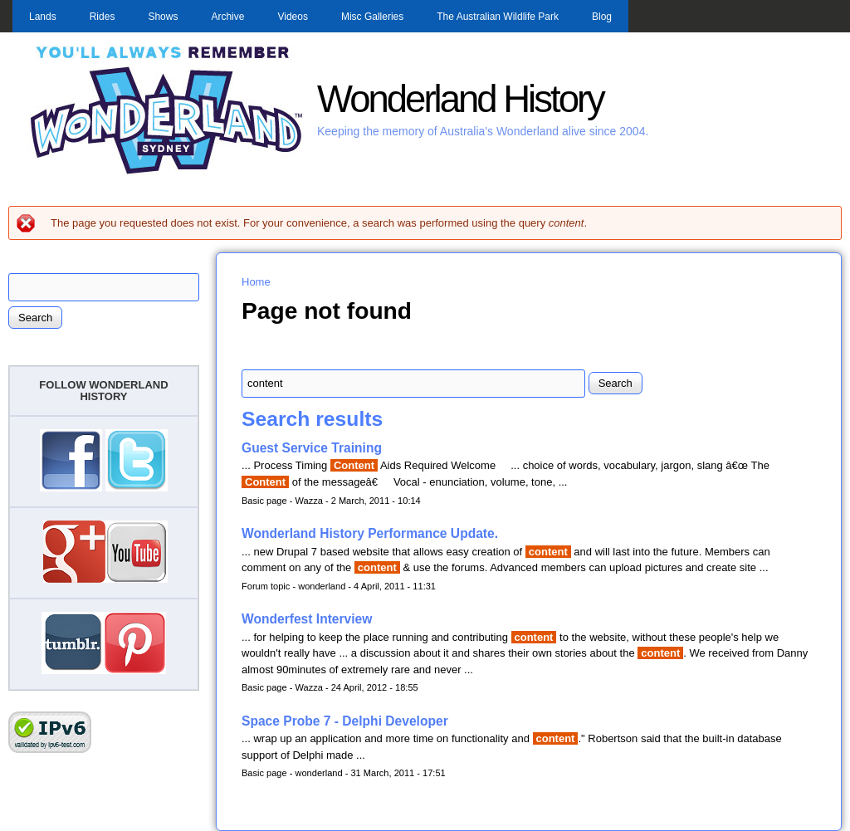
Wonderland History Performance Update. (370, 533)
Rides (102, 16)
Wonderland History (460, 99)
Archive (227, 16)
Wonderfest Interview (307, 619)
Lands (42, 16)
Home (256, 282)
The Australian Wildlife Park (498, 16)
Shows (163, 16)
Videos (292, 16)
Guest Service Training (312, 448)
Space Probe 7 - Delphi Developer (345, 721)
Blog (602, 16)
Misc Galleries (372, 16)
